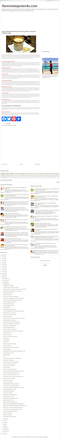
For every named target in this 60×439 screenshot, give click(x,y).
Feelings (22, 176)
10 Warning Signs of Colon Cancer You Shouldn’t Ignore (16, 232)
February (5, 429)
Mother (18, 175)
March (4, 427)
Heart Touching (37, 176)
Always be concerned (7, 414)
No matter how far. (7, 332)
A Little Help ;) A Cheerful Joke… (10, 416)
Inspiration (41, 173)
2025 (3, 256)
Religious (57, 175)
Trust (19, 176)
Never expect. (6, 338)
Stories (26, 173)
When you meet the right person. (10, 329)
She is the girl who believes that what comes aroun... (14, 387)
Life (33, 175)
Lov (44, 177)
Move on (15, 177)
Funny (15, 175)
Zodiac (43, 175)
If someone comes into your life (9, 325)
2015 (3, 275)
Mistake (49, 177)
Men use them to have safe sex (9, 363)
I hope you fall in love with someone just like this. (13, 331)
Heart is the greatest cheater (9, 327)
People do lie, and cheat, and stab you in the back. (13, 298)
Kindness (47, 175)
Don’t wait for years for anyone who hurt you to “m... (14, 376)
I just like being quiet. (7, 294)
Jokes (37, 173)
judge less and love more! (8, 400)
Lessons (53, 175)
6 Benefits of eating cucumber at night (42, 223)
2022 (3, 262)
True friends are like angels (8, 365)
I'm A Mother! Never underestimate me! (11, 385)
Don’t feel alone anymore (8, 303)
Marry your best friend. (7, 382)
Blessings (23, 177)
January (5, 431)
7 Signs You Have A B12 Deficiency (12, 213)
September (5, 283)
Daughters (54, 176)
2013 (3, 433)
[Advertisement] (9, 21)
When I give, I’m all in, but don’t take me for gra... (13, 407)
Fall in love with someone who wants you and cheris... (14, 318)
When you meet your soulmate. (9, 343)
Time (55, 177)
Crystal (32, 177)
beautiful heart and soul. (8, 292)
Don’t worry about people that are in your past (12, 291)
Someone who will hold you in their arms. (11, 323)
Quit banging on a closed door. (9, 309)
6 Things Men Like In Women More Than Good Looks (16, 226)
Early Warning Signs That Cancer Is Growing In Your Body (17, 201)
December (5, 278)
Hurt (13, 176)
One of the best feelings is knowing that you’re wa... (13, 371)
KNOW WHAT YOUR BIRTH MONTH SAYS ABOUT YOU (15, 405)
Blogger (46, 436)
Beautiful (31, 173)
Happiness (3, 175)
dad (49, 176)
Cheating (26, 177)
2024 (3, 258)
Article (6, 125)
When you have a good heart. (9, 378)
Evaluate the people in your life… (10, 389)
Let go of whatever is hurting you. (10, 301)
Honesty (6, 176)
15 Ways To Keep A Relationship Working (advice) (13, 403)
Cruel (29, 177)
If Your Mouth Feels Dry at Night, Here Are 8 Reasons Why (47, 210)
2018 (3, 269)
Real (41, 176)
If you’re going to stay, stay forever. (10, 411)
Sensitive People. (6, 367)
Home (21, 164)
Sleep (20, 177)
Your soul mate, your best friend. (9, 314)
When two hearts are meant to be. (10, 402)
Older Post (37, 164)
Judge (40, 177)
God (21, 175)
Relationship (48, 173)
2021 (3, 264)
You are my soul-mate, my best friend (11, 296)
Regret (2, 177)
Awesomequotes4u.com (19, 6)
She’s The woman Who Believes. (10, 369)
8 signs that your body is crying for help (13, 238)
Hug (38, 177)
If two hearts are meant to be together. (11, 361)
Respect (16, 176)
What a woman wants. (7, 316)
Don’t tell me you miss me (8, 352)
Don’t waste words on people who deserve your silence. (14, 289)
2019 (3, 267)
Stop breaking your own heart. (9, 320)
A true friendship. (6, 307)
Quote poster (5, 173)
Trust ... (4, 356)
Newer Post (4, 164)
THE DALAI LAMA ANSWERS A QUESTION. (12, 300)
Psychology (10, 176)
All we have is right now (8, 380)
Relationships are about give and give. (11, 347)
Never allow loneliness (7, 392)
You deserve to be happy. (8, 360)
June (4, 422)
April (4, 426)
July (4, 420)
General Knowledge (12, 125)
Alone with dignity (6, 349)
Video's (58, 177)
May (4, 424)
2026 (3, 255)
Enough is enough (7, 345)
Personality (28, 176)
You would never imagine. (8, 285)
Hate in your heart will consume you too (11, 372)
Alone (50, 175)
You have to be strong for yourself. (10, 336)
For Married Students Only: (8, 391)
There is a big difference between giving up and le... (14, 311)
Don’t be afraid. (6, 340)
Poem (25, 176)
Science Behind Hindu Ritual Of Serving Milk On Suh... (14, 351)
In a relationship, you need (8, 305)
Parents (57, 176)
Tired (47, 176)
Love (34, 173)
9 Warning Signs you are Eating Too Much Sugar (15, 207)
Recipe (53, 177)
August (4, 418)
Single (4, 177)
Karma (42, 177)
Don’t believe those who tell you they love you (12, 409)
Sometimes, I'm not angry (8, 396)
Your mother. (5, 341)
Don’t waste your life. (7, 334)
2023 (3, 260)
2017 (3, 271)
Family (35, 175)
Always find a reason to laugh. (9, 312)
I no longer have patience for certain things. (12, 358)
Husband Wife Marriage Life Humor (10, 398)
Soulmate (32, 176)
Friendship (3, 176)
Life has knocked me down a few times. (11, 383)
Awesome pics (10, 175)
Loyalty (46, 177)
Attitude (23, 175)
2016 (3, 273)
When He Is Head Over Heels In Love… (11, 374)
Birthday (44, 176)
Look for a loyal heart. (7, 412)
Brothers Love (8, 177)
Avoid (51, 176)
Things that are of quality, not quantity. (11, 287)
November (5, 280)
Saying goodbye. (6, 354)
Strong (30, 175)
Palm (18, 177)
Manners (12, 177)
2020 (3, 266)
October (5, 282)
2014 (3, 276)
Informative (39, 175)
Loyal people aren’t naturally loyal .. (10, 394)
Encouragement (55, 173)
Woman (27, 175)
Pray (51, 177)
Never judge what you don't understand (11, 321)
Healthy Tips (35, 177)
